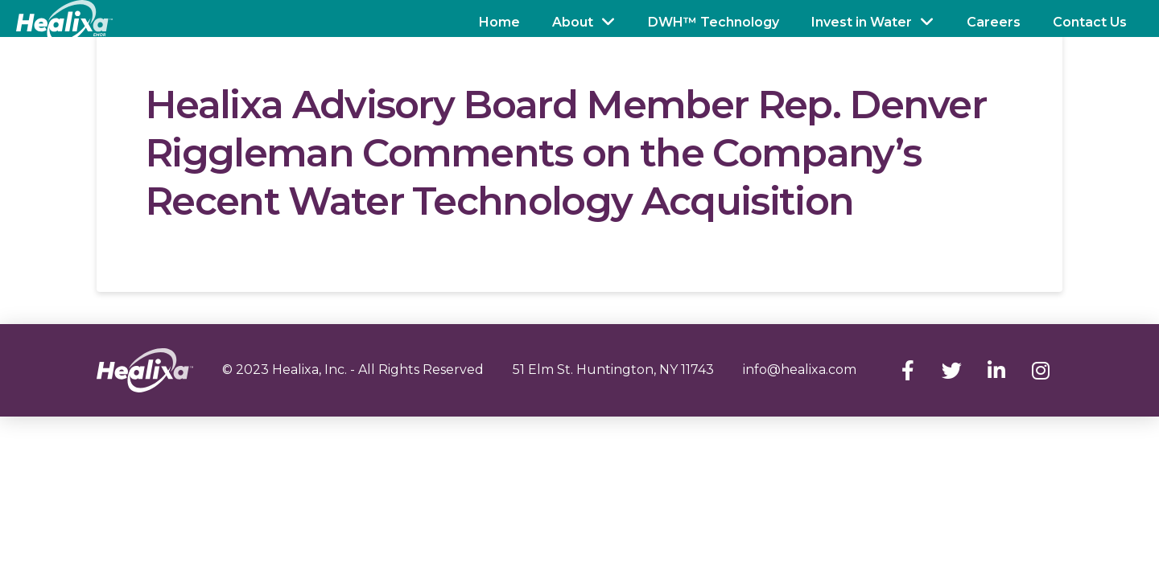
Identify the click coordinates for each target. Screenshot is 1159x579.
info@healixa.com (799, 369)
